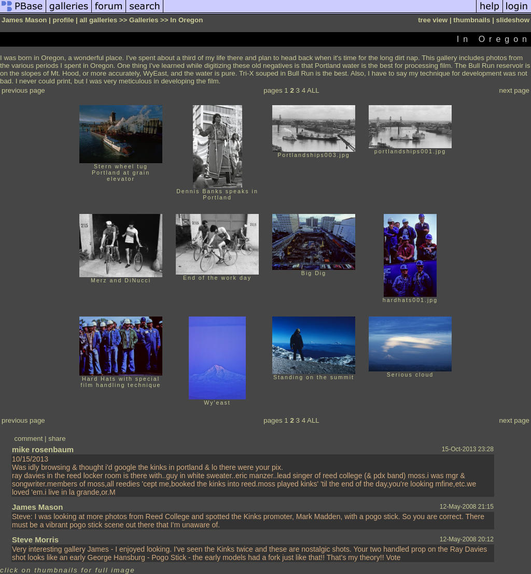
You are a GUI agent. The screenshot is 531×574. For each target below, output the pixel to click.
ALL (313, 90)
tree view (433, 20)
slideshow (512, 20)
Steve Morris (35, 539)
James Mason (37, 507)
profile (63, 20)
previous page (23, 90)
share (56, 438)
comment (29, 438)
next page (514, 90)
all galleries (98, 20)
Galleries (143, 20)
